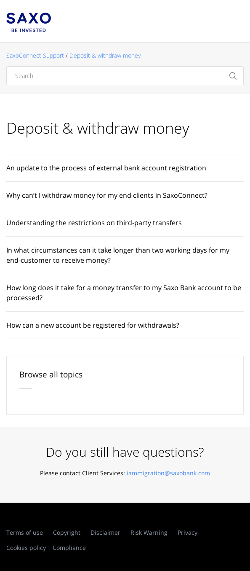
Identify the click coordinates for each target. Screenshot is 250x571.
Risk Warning (149, 532)
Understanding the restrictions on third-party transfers (94, 222)
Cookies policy (26, 548)
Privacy (187, 532)
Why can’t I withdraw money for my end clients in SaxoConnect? (106, 195)
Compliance (69, 548)
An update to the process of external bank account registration (106, 167)
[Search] (125, 75)
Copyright (66, 532)
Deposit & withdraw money (105, 55)
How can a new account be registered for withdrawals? (92, 325)
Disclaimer (105, 532)
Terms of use (24, 532)
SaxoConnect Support (35, 55)
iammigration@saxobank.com (168, 473)
